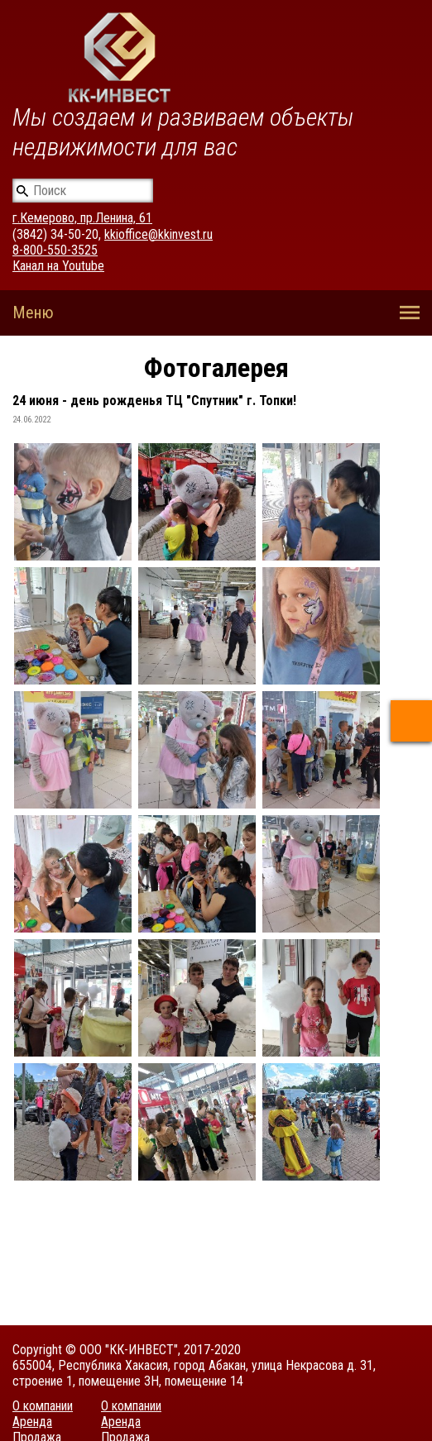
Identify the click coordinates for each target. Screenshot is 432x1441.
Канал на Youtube (58, 266)
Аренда (32, 1421)
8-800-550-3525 (55, 250)
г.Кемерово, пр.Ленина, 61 (82, 218)
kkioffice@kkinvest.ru (158, 234)
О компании (42, 1406)
